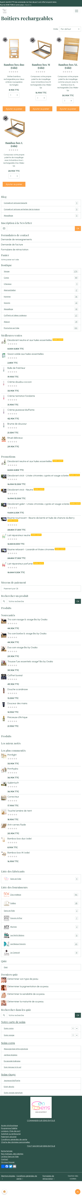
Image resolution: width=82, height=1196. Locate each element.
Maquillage (41, 215)
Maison (41, 321)
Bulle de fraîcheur (16, 368)
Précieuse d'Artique (17, 717)
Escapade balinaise (12, 1061)
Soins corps (9, 1028)
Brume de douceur (17, 423)
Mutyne (41, 926)
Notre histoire (6, 1151)
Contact (4, 1159)
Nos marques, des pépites (12, 1154)
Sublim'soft (13, 782)
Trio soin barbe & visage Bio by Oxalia (26, 633)
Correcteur (13, 796)
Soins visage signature (13, 1092)
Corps (41, 277)
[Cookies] (4, 1191)
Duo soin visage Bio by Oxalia (22, 647)
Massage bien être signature (16, 1049)
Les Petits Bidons (41, 935)
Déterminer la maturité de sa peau (25, 1001)
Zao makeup (41, 894)
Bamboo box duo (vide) (14, 66)
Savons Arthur (41, 918)
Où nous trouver (8, 1162)
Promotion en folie (41, 328)
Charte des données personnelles (15, 1142)
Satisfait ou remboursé (11, 1134)
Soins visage (9, 1035)
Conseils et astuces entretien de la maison (41, 209)
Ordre (55, 29)
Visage (41, 271)
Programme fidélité (9, 1128)
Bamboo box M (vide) (41, 66)
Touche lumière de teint (19, 810)
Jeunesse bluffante (12, 1080)
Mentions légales (8, 1176)
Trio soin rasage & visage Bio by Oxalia (27, 619)
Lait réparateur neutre (19, 535)
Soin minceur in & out (12, 1067)
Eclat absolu (9, 1086)
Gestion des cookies (73, 1177)
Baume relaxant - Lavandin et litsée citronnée (31, 549)
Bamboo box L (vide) (14, 144)
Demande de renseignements (16, 239)
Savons (41, 302)
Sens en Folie (41, 910)
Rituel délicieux (15, 437)
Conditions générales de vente (14, 1139)
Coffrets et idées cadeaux (41, 315)
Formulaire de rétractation (14, 249)
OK (78, 228)
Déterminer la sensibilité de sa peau (26, 994)
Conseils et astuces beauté (41, 202)
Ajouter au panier (14, 109)
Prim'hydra (12, 768)
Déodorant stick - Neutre (20, 489)
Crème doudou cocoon (19, 381)
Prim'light (12, 754)
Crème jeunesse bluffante (20, 409)
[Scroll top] (77, 1191)
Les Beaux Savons (41, 944)
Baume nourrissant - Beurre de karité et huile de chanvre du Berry (41, 517)
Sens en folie (41, 878)
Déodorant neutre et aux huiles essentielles (30, 340)
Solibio (41, 903)
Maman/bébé (41, 290)
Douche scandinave (17, 689)
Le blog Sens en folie (10, 1156)
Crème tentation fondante (21, 395)
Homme (41, 296)
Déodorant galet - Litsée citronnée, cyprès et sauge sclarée (38, 503)
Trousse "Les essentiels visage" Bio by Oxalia (30, 661)
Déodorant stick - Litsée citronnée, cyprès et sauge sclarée (38, 475)
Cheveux (41, 283)
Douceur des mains (17, 703)
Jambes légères (10, 1055)
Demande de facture (12, 244)
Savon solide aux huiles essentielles (25, 353)
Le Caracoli (41, 952)
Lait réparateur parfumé (20, 563)
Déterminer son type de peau (22, 978)
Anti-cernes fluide (16, 824)
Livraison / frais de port (10, 1131)
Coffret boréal (14, 675)
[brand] (5, 11)
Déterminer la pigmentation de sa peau (27, 986)
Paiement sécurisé (8, 1136)
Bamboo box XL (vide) (68, 66)
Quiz (6, 967)
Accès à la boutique (9, 1125)
